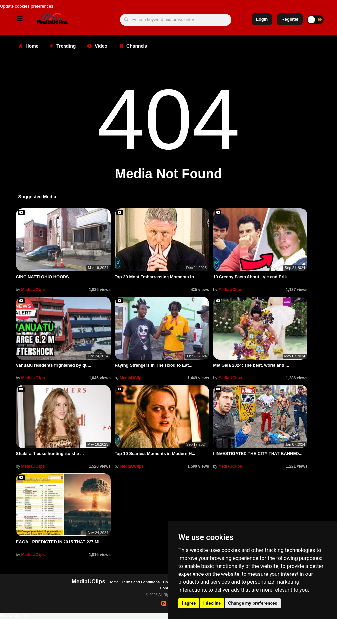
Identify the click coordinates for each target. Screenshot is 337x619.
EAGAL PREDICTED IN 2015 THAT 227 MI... (59, 541)
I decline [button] (212, 603)
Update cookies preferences (26, 6)
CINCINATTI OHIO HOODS (42, 276)
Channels (133, 46)
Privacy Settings (15, 615)
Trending (63, 46)
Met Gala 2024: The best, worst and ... (251, 365)
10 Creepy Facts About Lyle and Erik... (251, 276)
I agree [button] (189, 603)
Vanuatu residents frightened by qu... (53, 365)
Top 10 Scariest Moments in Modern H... (155, 453)
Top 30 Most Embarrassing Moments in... (156, 276)
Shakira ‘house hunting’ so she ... (50, 453)
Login (262, 19)
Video (97, 46)
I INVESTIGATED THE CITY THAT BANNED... (257, 453)
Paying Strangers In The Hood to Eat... (153, 365)
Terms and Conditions (141, 582)
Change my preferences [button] (252, 603)
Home (28, 46)
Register (289, 19)
